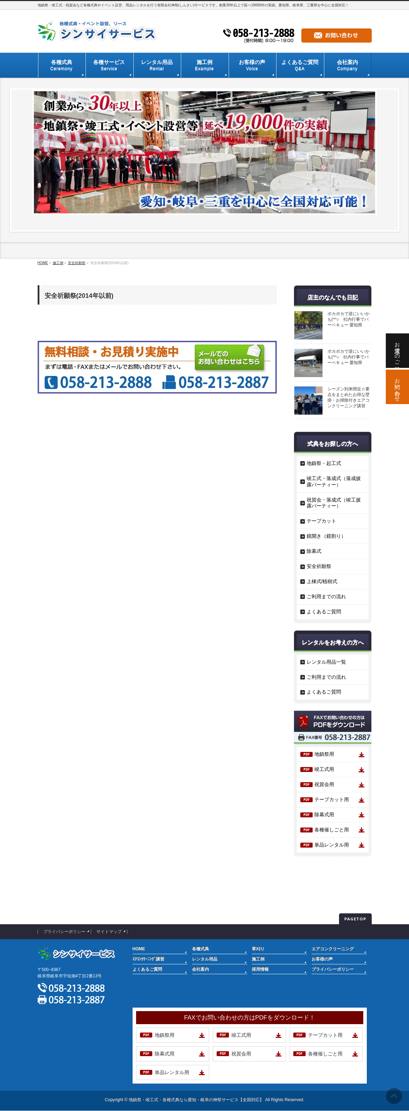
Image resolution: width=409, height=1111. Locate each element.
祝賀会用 (324, 784)
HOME (139, 948)
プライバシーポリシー (64, 932)
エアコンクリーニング (333, 948)
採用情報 (260, 969)
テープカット (321, 521)
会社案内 (200, 969)
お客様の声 (322, 959)
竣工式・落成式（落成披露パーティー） (334, 481)
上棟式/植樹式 (322, 581)
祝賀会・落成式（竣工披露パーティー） (334, 503)
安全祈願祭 (319, 566)
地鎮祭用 (324, 754)
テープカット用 (331, 799)
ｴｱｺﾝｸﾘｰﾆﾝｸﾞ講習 (148, 959)
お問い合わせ (398, 387)
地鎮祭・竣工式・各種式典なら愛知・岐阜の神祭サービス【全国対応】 (196, 1099)
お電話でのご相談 (398, 351)
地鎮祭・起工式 (324, 463)
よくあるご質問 (324, 611)
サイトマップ (109, 932)
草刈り (258, 948)
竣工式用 (324, 769)
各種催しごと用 (331, 829)
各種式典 (200, 948)
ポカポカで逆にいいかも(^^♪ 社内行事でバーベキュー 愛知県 (348, 319)
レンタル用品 (204, 959)
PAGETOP (355, 919)
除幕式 (314, 551)
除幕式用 (324, 814)
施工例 (258, 959)
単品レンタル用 (331, 845)
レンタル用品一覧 (326, 662)
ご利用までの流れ (326, 596)
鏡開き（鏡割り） (326, 536)
